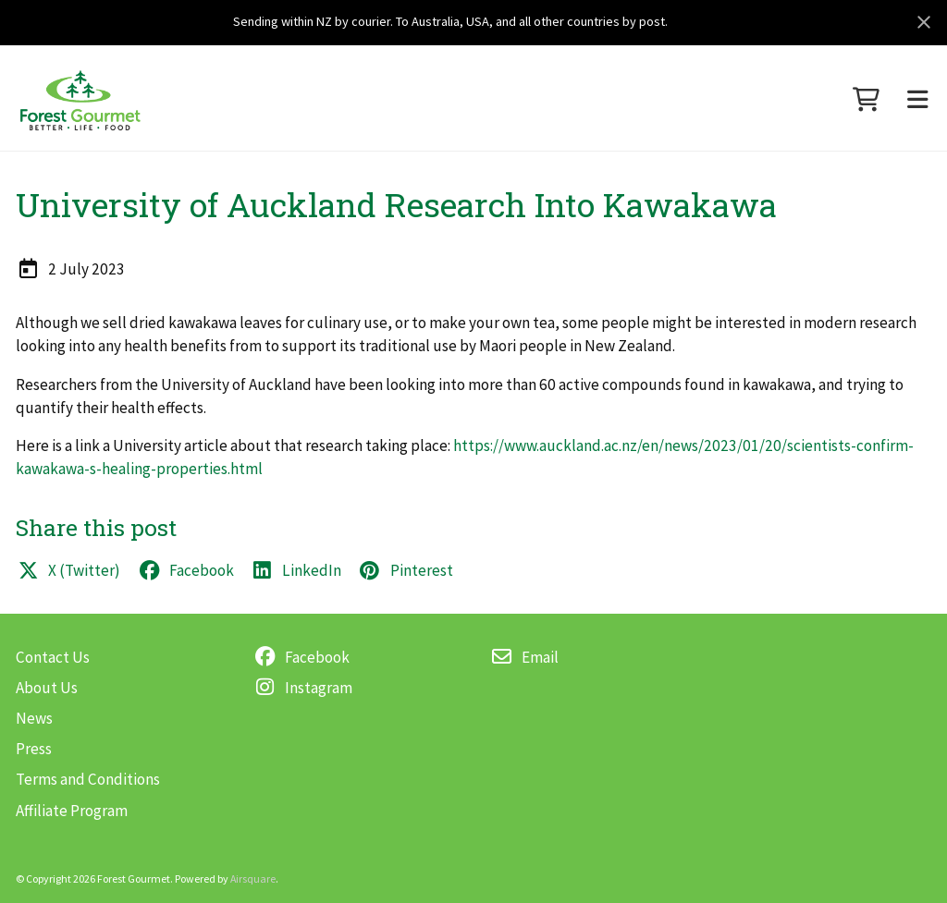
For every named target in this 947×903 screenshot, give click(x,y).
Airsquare (253, 878)
